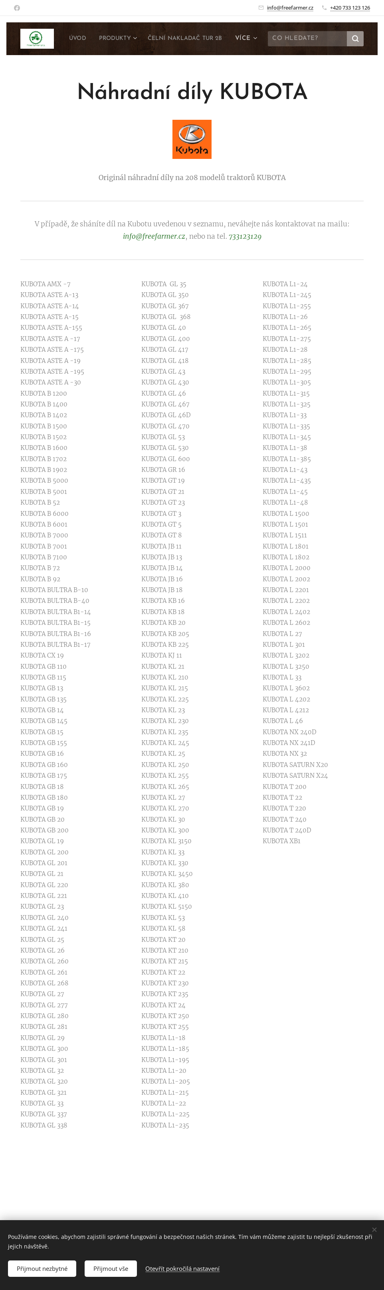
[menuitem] (162, 39)
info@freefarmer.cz (290, 7)
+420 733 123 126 (350, 7)
